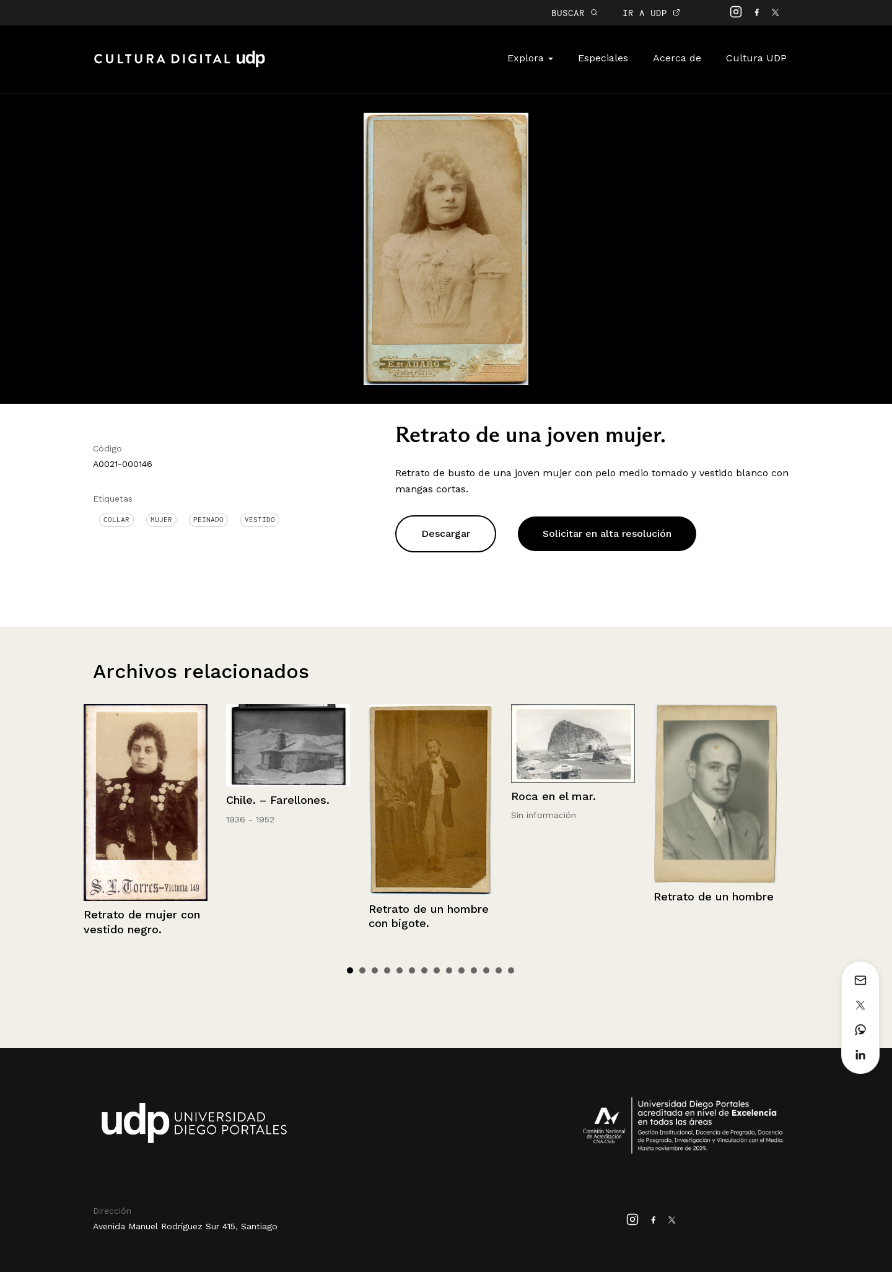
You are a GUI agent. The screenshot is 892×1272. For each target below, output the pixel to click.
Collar (116, 519)
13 (499, 970)
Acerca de (677, 58)
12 (486, 970)
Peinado (208, 519)
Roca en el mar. (553, 796)
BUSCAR (574, 12)
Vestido (260, 519)
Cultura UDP (756, 58)
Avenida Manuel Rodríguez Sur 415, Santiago (185, 1226)
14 (511, 970)
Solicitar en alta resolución (607, 533)
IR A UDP (651, 12)
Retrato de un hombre (714, 896)
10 (461, 970)
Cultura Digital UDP (179, 65)
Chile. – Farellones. (278, 799)
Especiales (603, 58)
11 (474, 970)
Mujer (161, 519)
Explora (530, 58)
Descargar (445, 533)
